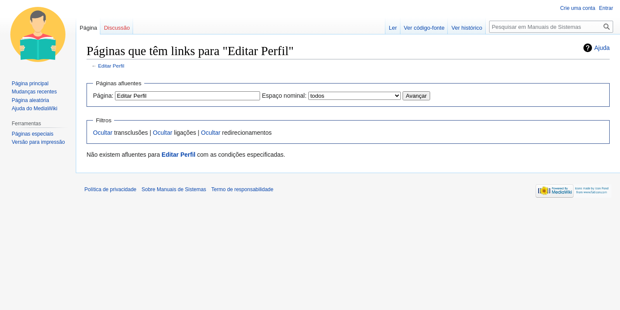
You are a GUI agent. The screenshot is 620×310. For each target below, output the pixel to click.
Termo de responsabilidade (242, 189)
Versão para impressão (38, 142)
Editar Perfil (111, 65)
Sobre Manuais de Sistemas (174, 189)
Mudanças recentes (34, 92)
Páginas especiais (32, 134)
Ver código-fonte (424, 28)
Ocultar (102, 132)
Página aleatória (30, 100)
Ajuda (602, 47)
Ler (393, 28)
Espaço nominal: (284, 95)
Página (88, 28)
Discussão (117, 28)
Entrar (606, 8)
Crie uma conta (577, 8)
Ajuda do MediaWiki (34, 108)
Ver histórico (466, 28)
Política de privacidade (110, 189)
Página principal (30, 84)
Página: (103, 95)
